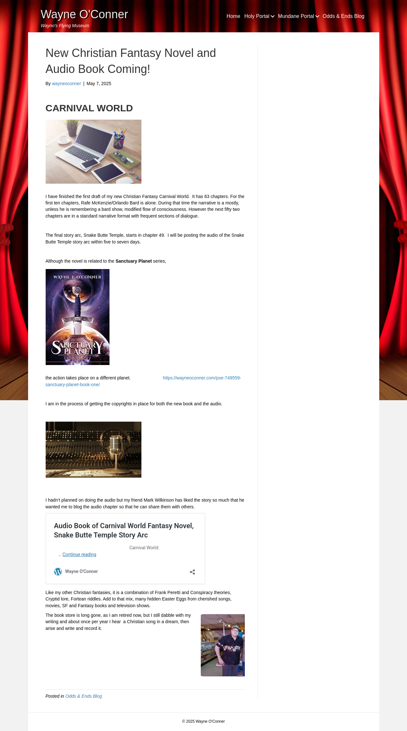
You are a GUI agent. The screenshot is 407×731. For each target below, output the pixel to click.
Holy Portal (257, 16)
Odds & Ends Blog (344, 16)
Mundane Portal (296, 16)
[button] (272, 16)
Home (233, 16)
